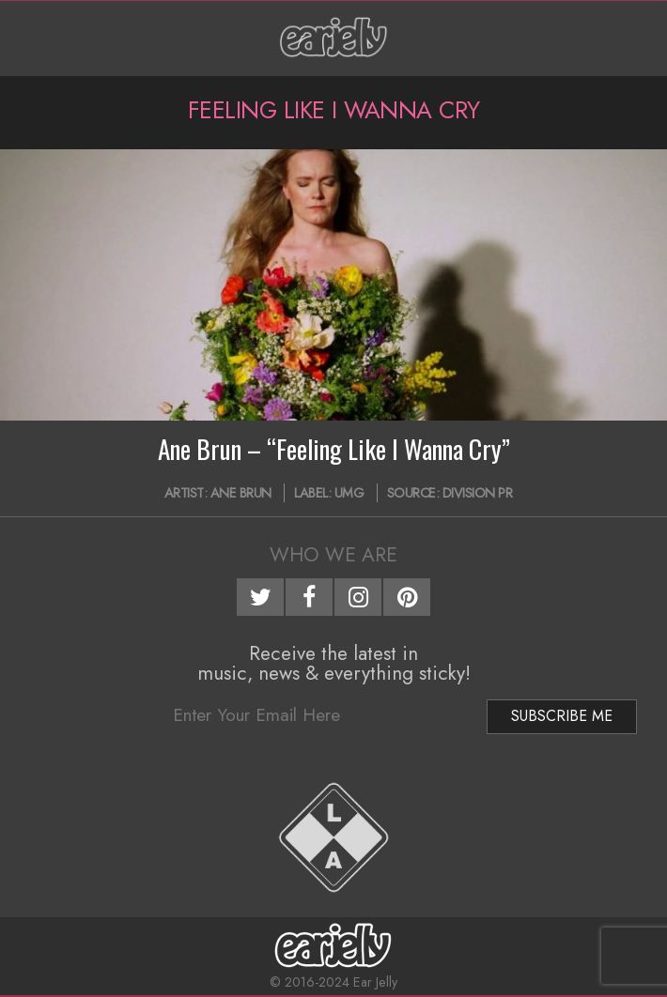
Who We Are (333, 555)
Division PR (477, 492)
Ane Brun (240, 492)
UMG (349, 492)
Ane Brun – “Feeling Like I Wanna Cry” (334, 449)
